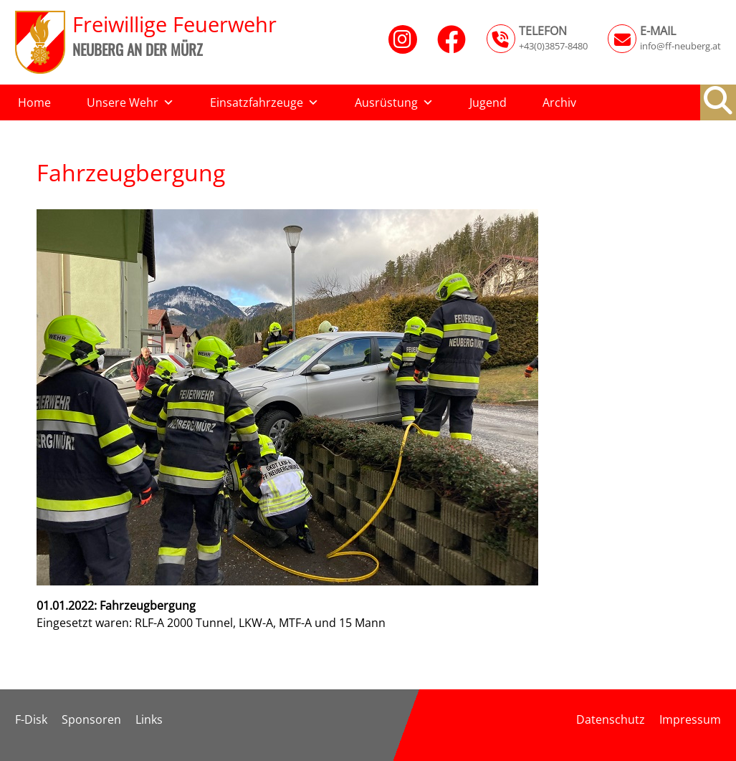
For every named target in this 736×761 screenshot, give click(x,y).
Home (34, 102)
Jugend (488, 102)
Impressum (690, 719)
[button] (718, 100)
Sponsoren (91, 719)
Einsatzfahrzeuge (264, 102)
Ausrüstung (394, 102)
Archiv (559, 102)
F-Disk (31, 719)
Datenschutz (610, 719)
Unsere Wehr (130, 102)
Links (149, 719)
